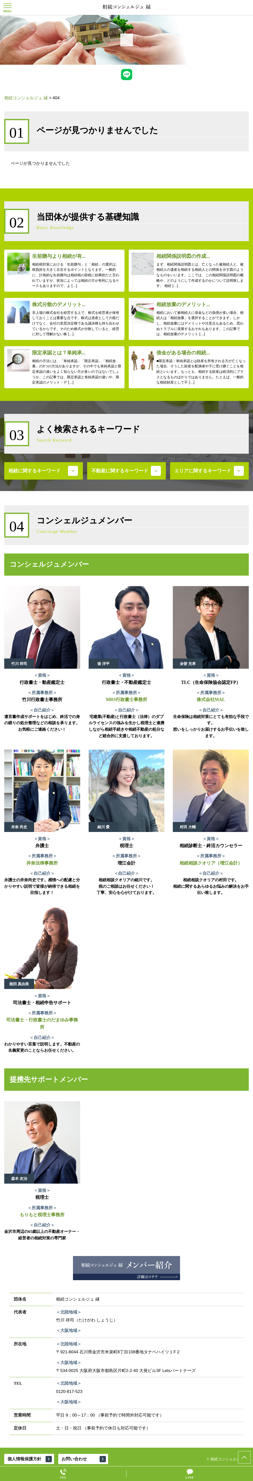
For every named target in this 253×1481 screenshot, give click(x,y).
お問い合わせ (74, 1459)
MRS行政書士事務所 (126, 699)
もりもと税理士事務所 (42, 1214)
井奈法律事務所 (42, 863)
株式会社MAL (211, 699)
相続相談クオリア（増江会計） (211, 863)
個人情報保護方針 (24, 1459)
